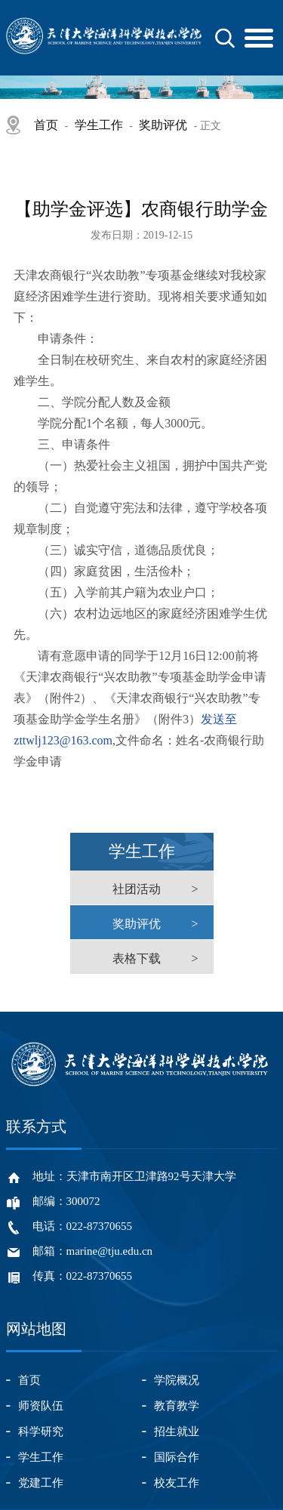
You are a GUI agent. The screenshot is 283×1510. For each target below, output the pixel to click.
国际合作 (176, 1457)
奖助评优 (163, 125)
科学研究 (40, 1431)
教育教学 (176, 1406)
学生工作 (99, 125)
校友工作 (176, 1483)
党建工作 (40, 1483)
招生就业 (176, 1431)
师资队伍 (40, 1406)
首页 (46, 125)
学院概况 (176, 1380)
